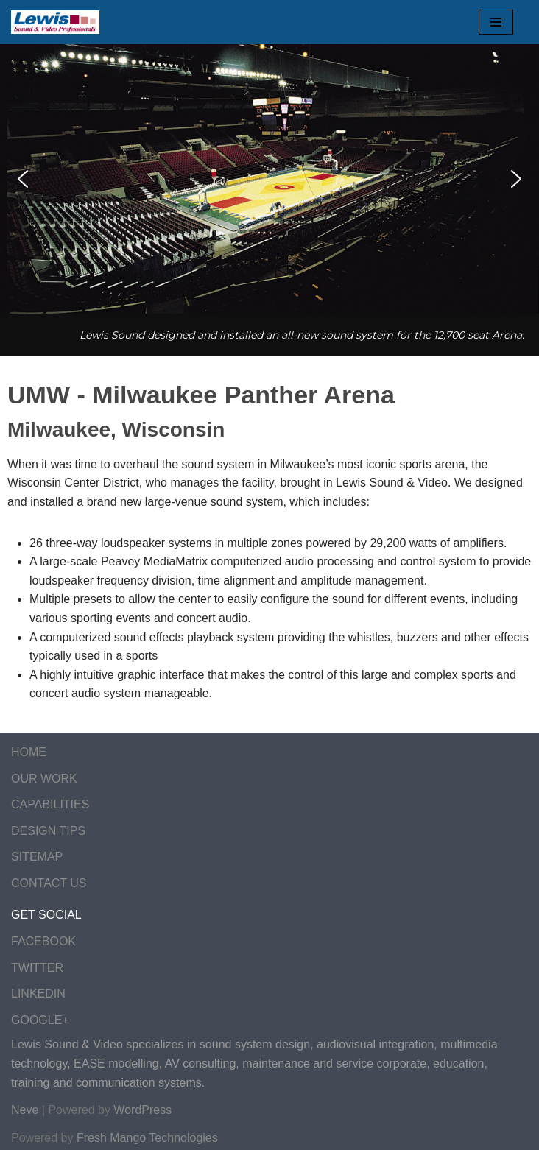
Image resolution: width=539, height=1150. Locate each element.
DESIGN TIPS (48, 831)
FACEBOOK (43, 941)
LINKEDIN (38, 993)
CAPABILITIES (50, 804)
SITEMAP (37, 856)
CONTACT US (49, 883)
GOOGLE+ (40, 1020)
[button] (23, 179)
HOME (28, 752)
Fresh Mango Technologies (147, 1138)
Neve (24, 1110)
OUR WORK (44, 778)
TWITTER (37, 968)
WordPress (142, 1110)
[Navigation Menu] (496, 22)
